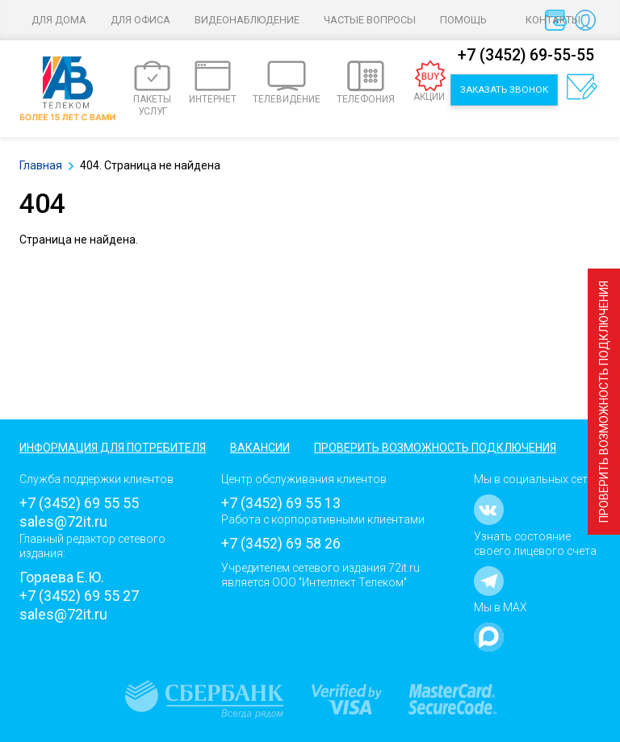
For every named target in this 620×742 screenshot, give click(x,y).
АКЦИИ (429, 81)
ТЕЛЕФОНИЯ (366, 82)
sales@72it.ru (63, 521)
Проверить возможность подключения (603, 402)
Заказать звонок (504, 89)
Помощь (470, 20)
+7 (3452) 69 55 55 (79, 502)
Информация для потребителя (112, 447)
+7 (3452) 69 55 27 (79, 595)
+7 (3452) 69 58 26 (281, 543)
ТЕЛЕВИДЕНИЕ (286, 82)
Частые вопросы (370, 20)
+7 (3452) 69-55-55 (526, 55)
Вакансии (260, 447)
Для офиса (140, 20)
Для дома (58, 20)
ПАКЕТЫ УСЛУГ (152, 88)
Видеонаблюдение (247, 20)
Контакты (553, 20)
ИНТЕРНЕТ (213, 82)
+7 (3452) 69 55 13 (281, 502)
